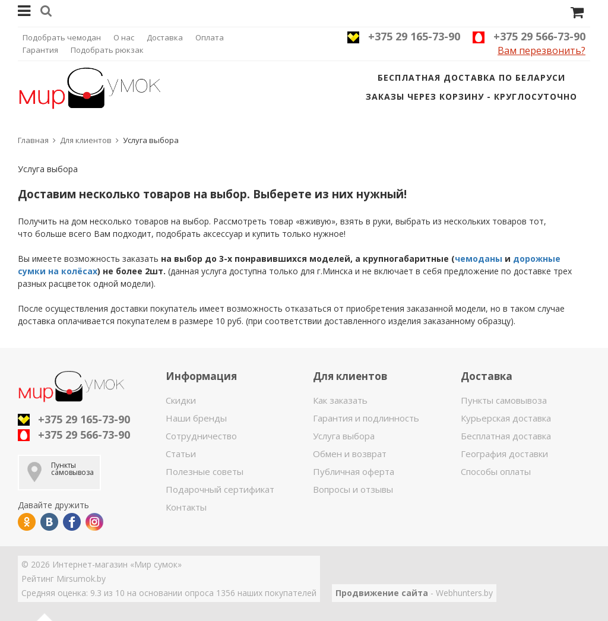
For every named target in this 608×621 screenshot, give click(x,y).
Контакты (186, 507)
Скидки (181, 400)
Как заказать (340, 400)
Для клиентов (86, 140)
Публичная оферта (353, 471)
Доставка (165, 37)
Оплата (209, 37)
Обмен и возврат (350, 454)
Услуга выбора (344, 436)
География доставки (504, 454)
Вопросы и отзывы (353, 489)
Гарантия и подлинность (366, 418)
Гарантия (40, 50)
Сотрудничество (201, 436)
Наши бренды (196, 418)
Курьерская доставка (506, 418)
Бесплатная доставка (506, 436)
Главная (33, 140)
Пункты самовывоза (504, 400)
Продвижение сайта (381, 592)
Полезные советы (204, 471)
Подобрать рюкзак (107, 50)
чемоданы (478, 258)
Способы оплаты (496, 471)
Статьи (181, 454)
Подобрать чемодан (62, 37)
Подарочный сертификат (220, 489)
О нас (123, 37)
